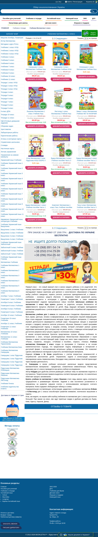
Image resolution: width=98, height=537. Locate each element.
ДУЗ (51, 489)
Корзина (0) (90, 2)
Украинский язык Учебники (11, 160)
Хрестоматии (6, 129)
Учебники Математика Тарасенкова (9, 343)
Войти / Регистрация (74, 2)
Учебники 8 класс (7, 70)
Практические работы (9, 136)
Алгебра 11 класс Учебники (11, 323)
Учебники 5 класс (7, 60)
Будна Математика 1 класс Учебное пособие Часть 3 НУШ (61, 159)
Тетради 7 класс (7, 102)
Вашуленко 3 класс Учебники (12, 236)
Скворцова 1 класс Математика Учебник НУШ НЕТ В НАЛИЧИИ (61, 68)
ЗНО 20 (52, 487)
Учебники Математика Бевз (11, 347)
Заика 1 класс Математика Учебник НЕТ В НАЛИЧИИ (86, 112)
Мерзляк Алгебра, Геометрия (12, 38)
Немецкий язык (55, 497)
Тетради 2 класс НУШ (9, 86)
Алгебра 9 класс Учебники (11, 309)
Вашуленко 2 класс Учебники (12, 233)
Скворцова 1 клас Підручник (11, 355)
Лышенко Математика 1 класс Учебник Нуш (36, 112)
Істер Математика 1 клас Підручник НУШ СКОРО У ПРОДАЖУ (36, 159)
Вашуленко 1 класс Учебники (12, 229)
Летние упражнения (8, 152)
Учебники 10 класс (8, 76)
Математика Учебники (9, 262)
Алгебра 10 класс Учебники (11, 315)
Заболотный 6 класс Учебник (12, 251)
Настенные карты (7, 148)
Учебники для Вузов (57, 491)
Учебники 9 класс (7, 73)
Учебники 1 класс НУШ (9, 47)
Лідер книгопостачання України (49, 7)
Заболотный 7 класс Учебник (12, 254)
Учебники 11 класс (8, 79)
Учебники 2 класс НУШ (9, 50)
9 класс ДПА (5, 111)
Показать (80, 38)
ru (60, 2)
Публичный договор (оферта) (11, 517)
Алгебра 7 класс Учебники (11, 296)
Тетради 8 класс (7, 105)
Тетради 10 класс (7, 115)
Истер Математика (8, 41)
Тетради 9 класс (7, 108)
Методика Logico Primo (9, 44)
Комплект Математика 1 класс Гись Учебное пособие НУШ (61, 206)
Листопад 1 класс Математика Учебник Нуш (61, 112)
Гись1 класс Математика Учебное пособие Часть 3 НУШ (86, 206)
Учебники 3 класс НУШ (9, 54)
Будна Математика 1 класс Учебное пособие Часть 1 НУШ (36, 206)
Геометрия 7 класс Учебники (12, 299)
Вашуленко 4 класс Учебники (12, 239)
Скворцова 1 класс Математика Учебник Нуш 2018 (36, 68)
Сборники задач (7, 126)
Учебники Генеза (7, 383)
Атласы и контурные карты (11, 139)
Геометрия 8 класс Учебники (12, 306)
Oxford (4, 495)
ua (57, 2)
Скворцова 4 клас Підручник (11, 365)
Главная (5, 28)
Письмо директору (11, 527)
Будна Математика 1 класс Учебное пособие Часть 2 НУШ (86, 159)
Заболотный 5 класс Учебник (12, 247)
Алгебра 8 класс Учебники (11, 302)
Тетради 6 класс (7, 99)
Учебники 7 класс (7, 66)
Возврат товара (6, 515)
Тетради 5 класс (7, 95)
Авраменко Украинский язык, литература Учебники (12, 220)
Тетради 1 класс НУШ (9, 83)
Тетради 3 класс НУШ (9, 89)
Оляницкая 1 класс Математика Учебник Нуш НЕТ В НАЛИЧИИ (87, 68)
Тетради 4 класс (7, 92)
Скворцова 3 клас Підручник (11, 362)
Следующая (61, 38)
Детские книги (55, 493)
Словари (4, 145)
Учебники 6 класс (7, 63)
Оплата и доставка (7, 513)
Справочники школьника (10, 142)
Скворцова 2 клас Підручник (11, 359)
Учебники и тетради (19, 28)
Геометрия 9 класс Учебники (12, 312)
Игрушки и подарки (56, 495)
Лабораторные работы (9, 132)
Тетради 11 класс (7, 118)
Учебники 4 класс (7, 57)
